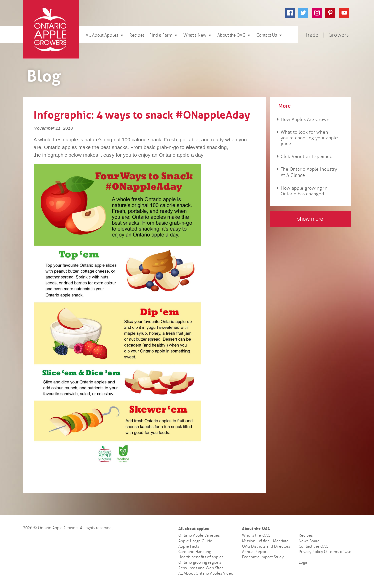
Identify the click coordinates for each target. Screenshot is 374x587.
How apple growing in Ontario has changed (301, 191)
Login (303, 562)
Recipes (137, 35)
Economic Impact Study (263, 557)
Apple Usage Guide (195, 541)
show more (310, 219)
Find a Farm (164, 35)
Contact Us (269, 35)
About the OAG (234, 35)
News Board (309, 541)
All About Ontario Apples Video (205, 573)
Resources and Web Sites (200, 568)
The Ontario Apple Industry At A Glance (306, 172)
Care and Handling (194, 551)
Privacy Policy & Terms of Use (325, 551)
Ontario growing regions (199, 562)
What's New (198, 35)
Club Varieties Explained (303, 156)
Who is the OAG (256, 535)
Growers (338, 35)
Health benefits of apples (200, 557)
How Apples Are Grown (302, 119)
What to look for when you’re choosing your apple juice (306, 137)
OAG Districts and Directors (266, 546)
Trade (311, 35)
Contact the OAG (313, 546)
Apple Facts (188, 546)
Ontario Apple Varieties (199, 535)
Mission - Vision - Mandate (265, 541)
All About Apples (105, 35)
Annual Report (255, 551)
